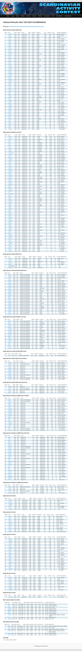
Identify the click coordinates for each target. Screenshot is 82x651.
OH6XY (10, 70)
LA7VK (9, 245)
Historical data (68, 16)
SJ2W (9, 35)
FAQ (53, 16)
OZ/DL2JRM (10, 153)
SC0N (9, 282)
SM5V (9, 196)
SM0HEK (10, 504)
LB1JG (9, 258)
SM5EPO (10, 286)
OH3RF (10, 162)
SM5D (9, 292)
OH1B (9, 120)
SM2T (9, 141)
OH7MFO (11, 509)
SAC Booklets (59, 16)
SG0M (9, 172)
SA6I (9, 345)
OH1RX (10, 43)
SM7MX (10, 151)
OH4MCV (10, 227)
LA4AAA (10, 346)
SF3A (9, 147)
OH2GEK (10, 291)
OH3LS (9, 195)
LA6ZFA (10, 102)
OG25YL (10, 500)
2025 (10, 26)
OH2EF (9, 251)
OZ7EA (9, 115)
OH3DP (10, 230)
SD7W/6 (10, 177)
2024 (13, 26)
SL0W (9, 63)
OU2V (9, 298)
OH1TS (9, 204)
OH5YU (10, 215)
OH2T (9, 277)
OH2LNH (10, 331)
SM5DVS (10, 157)
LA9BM (9, 174)
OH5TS (9, 50)
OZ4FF (9, 216)
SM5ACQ (10, 175)
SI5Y (9, 192)
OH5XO (10, 105)
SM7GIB (10, 283)
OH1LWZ (10, 183)
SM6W (9, 94)
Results (34, 16)
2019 (24, 26)
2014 (37, 26)
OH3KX (10, 239)
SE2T (9, 99)
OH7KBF (10, 75)
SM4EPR (10, 237)
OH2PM (10, 37)
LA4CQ (9, 165)
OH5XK (9, 330)
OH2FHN (10, 340)
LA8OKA (10, 246)
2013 (39, 26)
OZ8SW (10, 72)
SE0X (9, 44)
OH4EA (10, 126)
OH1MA (10, 501)
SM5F (9, 117)
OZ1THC (10, 236)
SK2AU (9, 123)
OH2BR (10, 199)
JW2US (10, 97)
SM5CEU (10, 294)
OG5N (9, 150)
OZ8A (9, 261)
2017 (29, 26)
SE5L (9, 163)
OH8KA (9, 339)
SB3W (9, 285)
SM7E (9, 248)
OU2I (9, 142)
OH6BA (10, 181)
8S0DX (10, 506)
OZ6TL (9, 109)
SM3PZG (10, 187)
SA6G (9, 322)
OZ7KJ (9, 85)
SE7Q (9, 233)
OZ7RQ (10, 76)
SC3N (9, 145)
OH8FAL (10, 303)
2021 (18, 26)
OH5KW (10, 295)
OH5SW (10, 249)
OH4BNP (10, 129)
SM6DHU (10, 58)
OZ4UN (9, 311)
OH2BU (9, 305)
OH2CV (9, 289)
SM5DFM (10, 267)
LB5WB (10, 49)
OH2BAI (9, 324)
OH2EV (9, 312)
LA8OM (10, 46)
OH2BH (10, 34)
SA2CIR (10, 242)
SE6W (9, 297)
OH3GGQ (10, 328)
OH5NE (10, 114)
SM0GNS (10, 263)
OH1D (10, 516)
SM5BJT (10, 234)
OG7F (9, 93)
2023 (16, 26)
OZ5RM (10, 202)
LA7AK (9, 139)
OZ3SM (10, 169)
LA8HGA (10, 67)
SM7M (9, 210)
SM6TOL (10, 189)
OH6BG (10, 96)
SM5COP (10, 69)
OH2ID (9, 264)
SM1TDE (10, 218)
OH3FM (10, 61)
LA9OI (9, 91)
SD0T (9, 355)
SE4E (9, 156)
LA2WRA (10, 190)
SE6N (9, 336)
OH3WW (10, 53)
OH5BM (9, 276)
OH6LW (10, 209)
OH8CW (10, 503)
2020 (21, 26)
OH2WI (9, 118)
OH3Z (9, 56)
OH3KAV (10, 337)
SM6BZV (10, 73)
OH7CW (10, 148)
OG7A (9, 38)
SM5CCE (10, 81)
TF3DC (9, 231)
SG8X (9, 88)
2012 (42, 26)
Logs (13, 16)
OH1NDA (10, 201)
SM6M (9, 82)
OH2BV (9, 280)
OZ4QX (10, 228)
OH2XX (10, 52)
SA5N (10, 507)
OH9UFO (10, 138)
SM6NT (10, 180)
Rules (17, 16)
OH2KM (9, 334)
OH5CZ (9, 327)
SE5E (9, 321)
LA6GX (9, 207)
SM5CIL (10, 84)
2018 (26, 26)
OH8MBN (10, 159)
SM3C (9, 59)
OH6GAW (10, 171)
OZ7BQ (10, 166)
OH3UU (9, 301)
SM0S (9, 78)
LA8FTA (10, 224)
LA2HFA (10, 154)
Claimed (40, 16)
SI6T (9, 342)
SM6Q (10, 521)
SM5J (9, 55)
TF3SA (9, 225)
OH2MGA (10, 221)
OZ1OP (9, 300)
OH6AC (9, 288)
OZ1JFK (10, 219)
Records (28, 16)
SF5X (9, 212)
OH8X (9, 41)
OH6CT (10, 64)
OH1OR (9, 314)
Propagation (47, 16)
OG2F (10, 518)
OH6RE (10, 111)
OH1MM (10, 100)
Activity (22, 16)
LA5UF (9, 87)
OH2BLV (10, 108)
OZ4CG (9, 325)
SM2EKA (10, 106)
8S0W (9, 222)
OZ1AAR (10, 168)
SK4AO (9, 103)
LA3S (9, 136)
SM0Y (9, 186)
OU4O (9, 124)
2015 (34, 26)
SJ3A (9, 121)
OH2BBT (10, 306)
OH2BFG (10, 213)
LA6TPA (10, 308)
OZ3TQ (9, 240)
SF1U (9, 127)
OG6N (9, 279)
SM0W (9, 40)
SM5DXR (10, 184)
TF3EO (9, 343)
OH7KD (9, 309)
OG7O (9, 47)
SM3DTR (10, 79)
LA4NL (9, 348)
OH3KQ (10, 160)
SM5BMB (10, 243)
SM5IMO (10, 333)
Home (8, 16)
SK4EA (9, 205)
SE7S (10, 519)
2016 (32, 26)
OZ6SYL (10, 178)
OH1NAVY (10, 90)
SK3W (9, 274)
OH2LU (9, 198)
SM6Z (9, 144)
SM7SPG (10, 260)
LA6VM (9, 66)
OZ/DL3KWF (11, 193)
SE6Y (9, 112)
